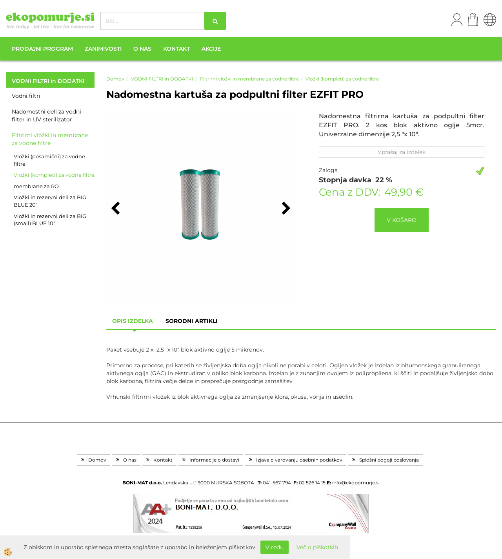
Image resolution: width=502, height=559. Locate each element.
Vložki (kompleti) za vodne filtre (54, 175)
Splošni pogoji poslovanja (389, 460)
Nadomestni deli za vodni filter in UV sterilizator (46, 115)
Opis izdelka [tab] (132, 320)
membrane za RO (36, 186)
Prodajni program (42, 48)
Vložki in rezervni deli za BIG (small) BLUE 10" (50, 220)
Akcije (211, 48)
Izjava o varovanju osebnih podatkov (299, 460)
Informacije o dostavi (214, 460)
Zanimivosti (103, 48)
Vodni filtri (26, 95)
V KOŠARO (402, 220)
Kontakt (176, 48)
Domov (115, 79)
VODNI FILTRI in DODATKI (162, 79)
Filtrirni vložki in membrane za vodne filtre (50, 139)
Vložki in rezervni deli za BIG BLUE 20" (50, 201)
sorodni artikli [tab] (192, 320)
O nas (142, 48)
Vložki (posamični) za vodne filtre (49, 160)
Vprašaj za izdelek (402, 152)
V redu (275, 547)
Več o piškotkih (317, 547)
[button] (285, 209)
